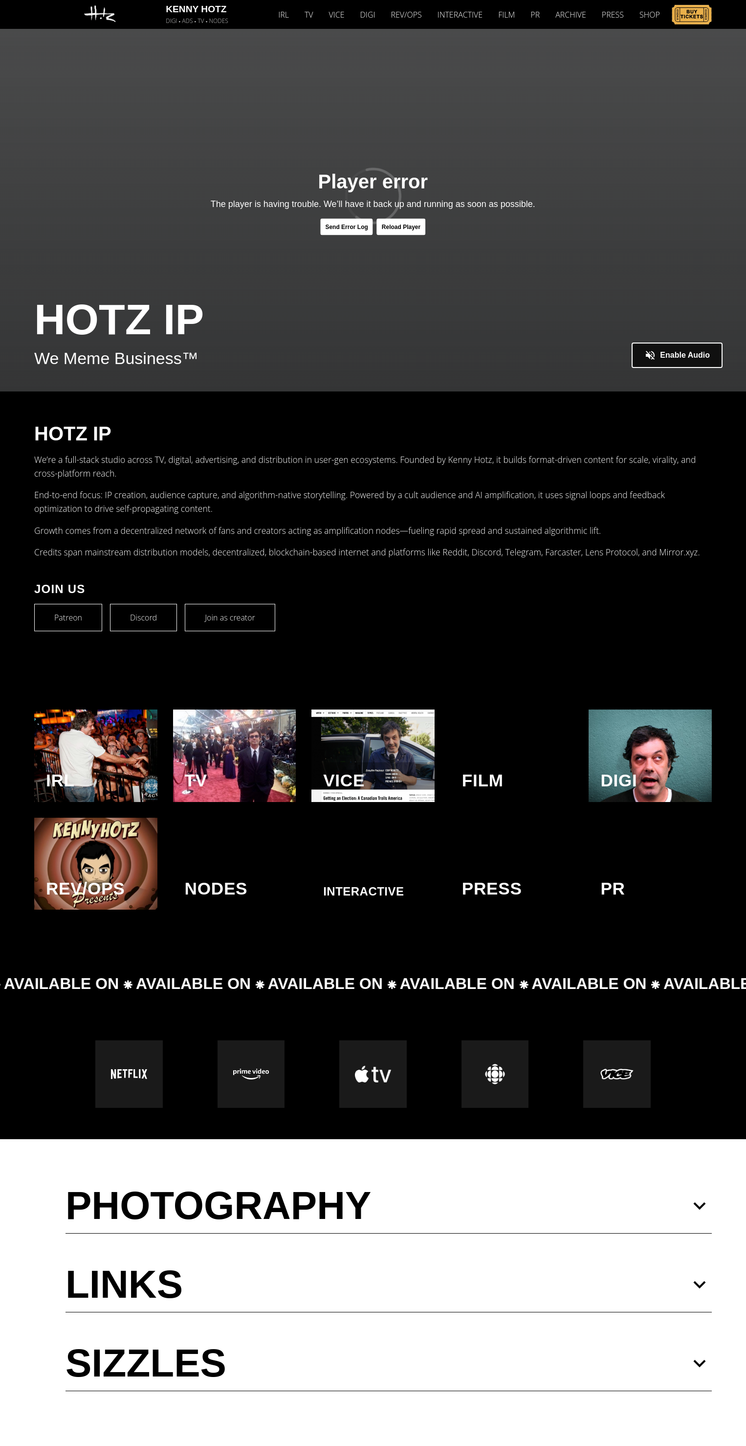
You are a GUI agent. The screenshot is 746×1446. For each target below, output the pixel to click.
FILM (506, 14)
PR (535, 14)
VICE (337, 14)
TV (309, 14)
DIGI (367, 14)
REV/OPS (406, 14)
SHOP (649, 14)
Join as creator (230, 617)
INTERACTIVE (460, 14)
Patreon (68, 617)
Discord (143, 617)
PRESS (613, 14)
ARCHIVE (570, 14)
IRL (283, 14)
